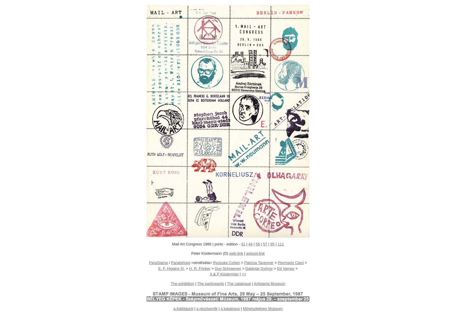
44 (250, 244)
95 (272, 244)
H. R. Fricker (199, 268)
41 (243, 244)
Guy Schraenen (228, 268)
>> (244, 274)
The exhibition (182, 283)
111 (281, 244)
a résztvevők (207, 308)
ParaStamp (158, 263)
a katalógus (230, 308)
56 (258, 244)
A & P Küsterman (224, 274)
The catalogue (239, 283)
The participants (210, 283)
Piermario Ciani (291, 263)
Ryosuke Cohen (226, 263)
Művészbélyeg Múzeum (262, 308)
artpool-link (255, 253)
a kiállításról (183, 308)
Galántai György (259, 268)
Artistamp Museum (269, 283)
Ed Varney (286, 268)
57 (265, 244)
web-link (236, 253)
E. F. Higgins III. (171, 268)
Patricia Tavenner (258, 263)
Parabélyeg (180, 263)
